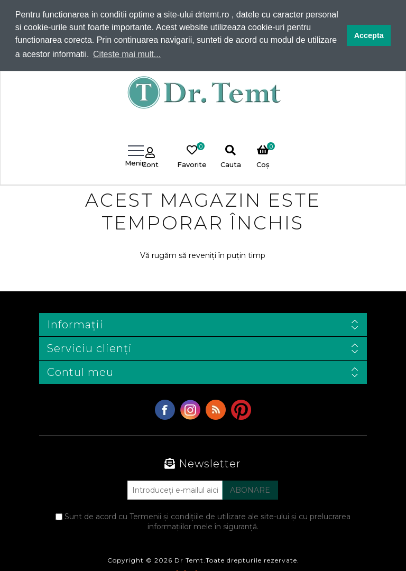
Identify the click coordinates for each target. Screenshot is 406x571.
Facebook (165, 410)
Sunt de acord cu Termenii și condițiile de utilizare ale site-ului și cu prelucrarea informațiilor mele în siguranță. (207, 521)
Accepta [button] (369, 35)
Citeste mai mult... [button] (127, 54)
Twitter (190, 410)
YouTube (241, 410)
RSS (216, 410)
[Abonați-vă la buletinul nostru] (175, 490)
